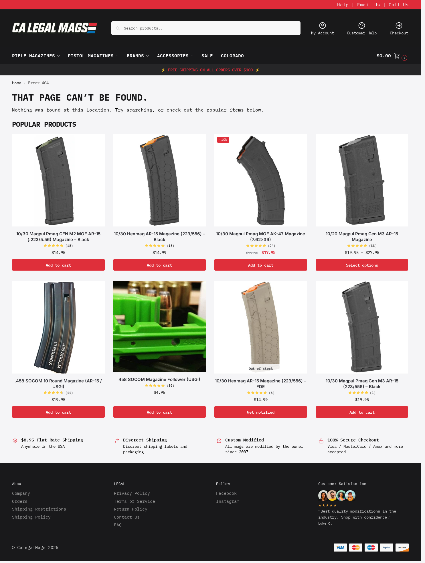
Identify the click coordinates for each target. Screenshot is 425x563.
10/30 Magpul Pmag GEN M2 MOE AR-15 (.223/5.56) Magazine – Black (58, 236)
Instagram (227, 501)
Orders (19, 501)
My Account (322, 28)
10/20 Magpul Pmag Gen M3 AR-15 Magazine (362, 236)
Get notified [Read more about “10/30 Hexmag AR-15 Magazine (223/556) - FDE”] (260, 411)
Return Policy (130, 509)
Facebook (226, 493)
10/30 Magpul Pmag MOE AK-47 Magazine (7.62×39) (260, 236)
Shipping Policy (31, 517)
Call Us (399, 4)
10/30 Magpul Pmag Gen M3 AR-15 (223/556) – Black (362, 383)
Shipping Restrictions (39, 509)
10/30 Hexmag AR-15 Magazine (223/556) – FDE (260, 383)
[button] (393, 55)
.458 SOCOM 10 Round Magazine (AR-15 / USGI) (58, 383)
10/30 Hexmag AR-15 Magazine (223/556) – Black (159, 236)
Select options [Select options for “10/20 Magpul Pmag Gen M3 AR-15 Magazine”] (362, 264)
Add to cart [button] (58, 264)
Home (16, 82)
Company (21, 493)
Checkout (399, 28)
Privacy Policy (132, 493)
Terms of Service (134, 501)
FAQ (118, 524)
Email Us (368, 4)
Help (343, 4)
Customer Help (362, 28)
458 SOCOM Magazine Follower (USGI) (159, 379)
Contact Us (127, 517)
